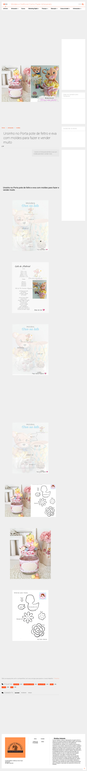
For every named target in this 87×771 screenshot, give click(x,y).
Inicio (5, 8)
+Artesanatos (77, 8)
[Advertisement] (43, 25)
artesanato (10, 127)
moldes (18, 127)
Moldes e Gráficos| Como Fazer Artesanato (31, 4)
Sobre (42, 741)
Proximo (56, 678)
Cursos (23, 8)
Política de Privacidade (35, 742)
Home (3, 127)
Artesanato (14, 8)
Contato (42, 738)
